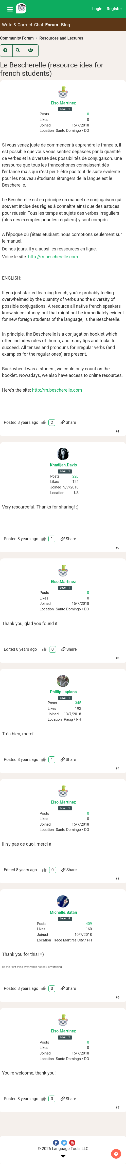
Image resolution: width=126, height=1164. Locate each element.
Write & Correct (17, 24)
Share (68, 422)
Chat (39, 24)
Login (97, 8)
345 (78, 703)
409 (89, 924)
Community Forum (17, 38)
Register (114, 8)
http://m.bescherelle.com (53, 256)
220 (76, 476)
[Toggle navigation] (10, 9)
